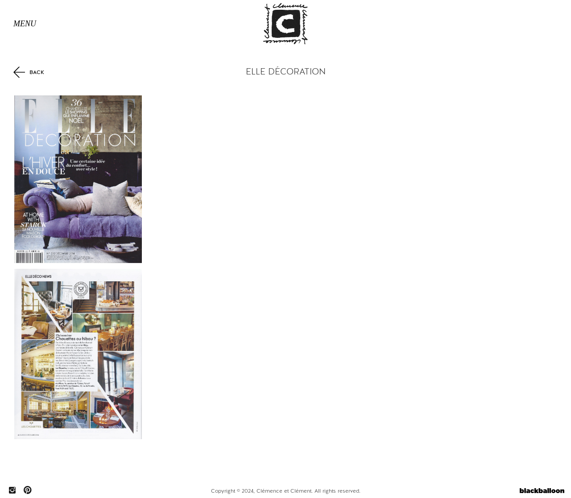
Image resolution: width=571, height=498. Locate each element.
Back (28, 72)
